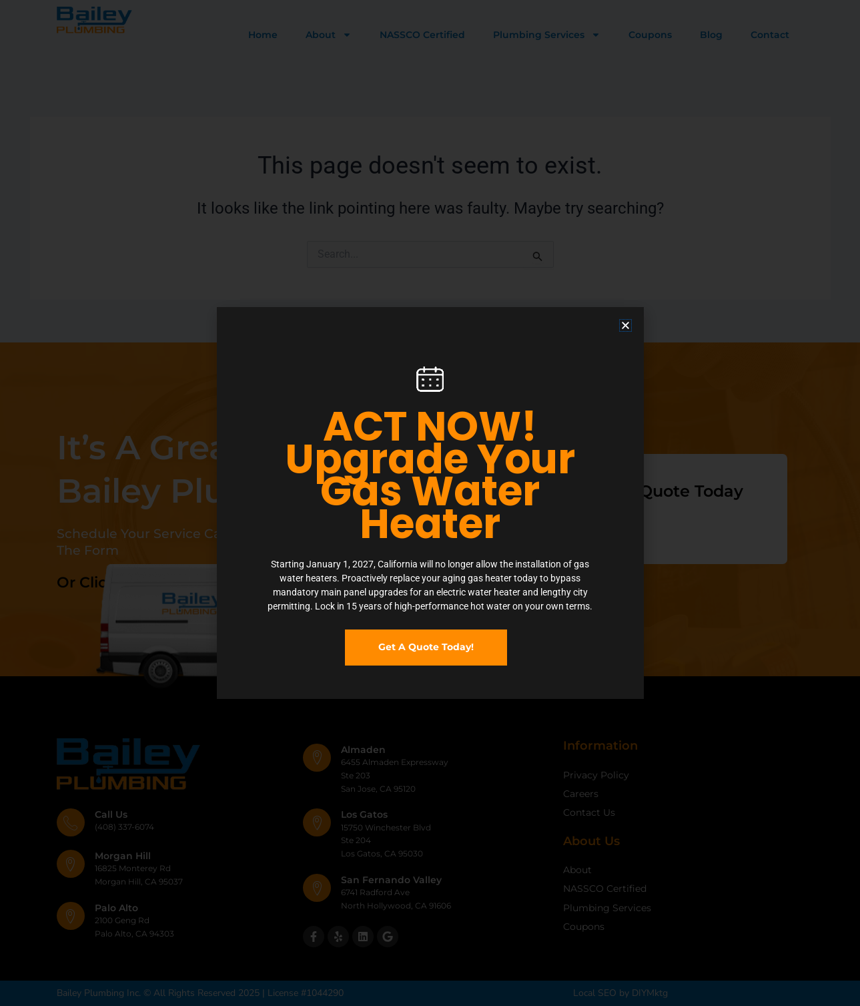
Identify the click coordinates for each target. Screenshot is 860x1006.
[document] (430, 503)
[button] (625, 325)
